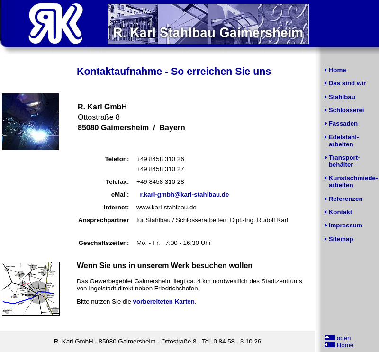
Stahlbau (342, 96)
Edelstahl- (344, 137)
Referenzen (346, 198)
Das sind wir (347, 83)
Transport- (344, 157)
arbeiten (341, 144)
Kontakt (340, 212)
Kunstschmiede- (353, 177)
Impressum (345, 225)
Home (337, 69)
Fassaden (343, 123)
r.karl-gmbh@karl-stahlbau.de (184, 194)
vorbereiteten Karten (164, 301)
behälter (341, 164)
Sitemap (341, 239)
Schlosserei (346, 110)
